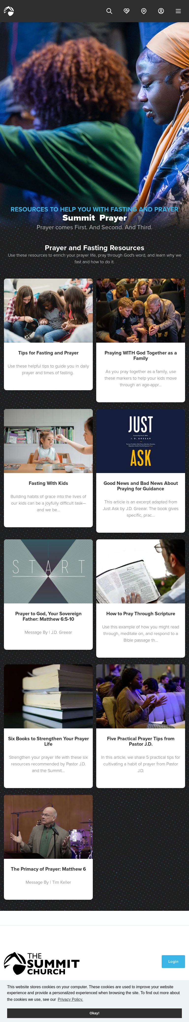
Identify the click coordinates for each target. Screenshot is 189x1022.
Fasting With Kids (48, 483)
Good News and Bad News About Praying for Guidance (141, 485)
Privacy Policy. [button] (70, 999)
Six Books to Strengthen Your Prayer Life (48, 741)
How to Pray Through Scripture (140, 613)
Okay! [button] (94, 1013)
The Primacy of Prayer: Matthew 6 (48, 869)
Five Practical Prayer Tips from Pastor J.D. (140, 741)
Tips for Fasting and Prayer (48, 352)
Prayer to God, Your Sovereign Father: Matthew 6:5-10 (48, 616)
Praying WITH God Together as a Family (141, 355)
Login (173, 961)
